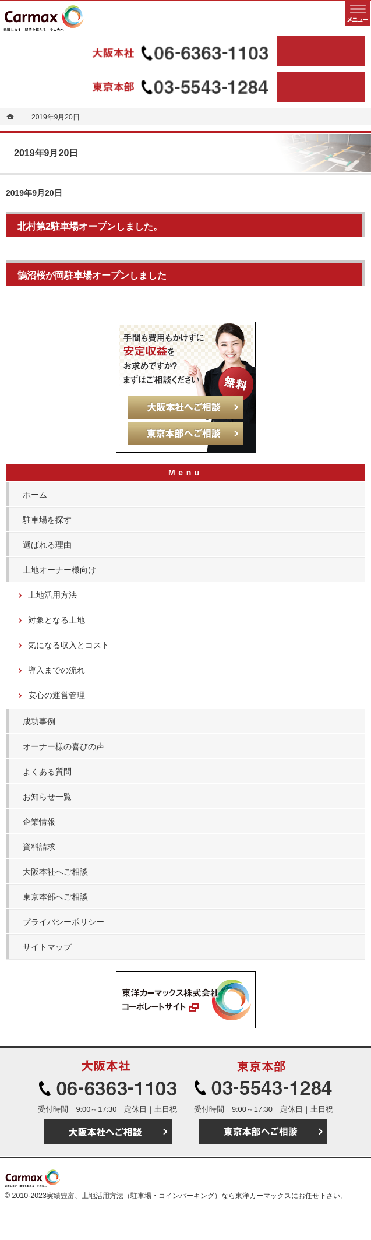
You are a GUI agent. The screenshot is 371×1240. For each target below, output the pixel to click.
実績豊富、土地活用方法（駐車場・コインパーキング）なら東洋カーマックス (169, 1196)
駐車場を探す (47, 519)
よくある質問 (47, 771)
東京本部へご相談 (55, 896)
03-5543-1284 (140, 87)
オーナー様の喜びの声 (63, 746)
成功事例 (39, 721)
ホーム (35, 494)
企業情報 (39, 821)
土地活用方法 (52, 595)
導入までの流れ (56, 670)
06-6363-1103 (140, 51)
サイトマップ (47, 947)
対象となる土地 (56, 620)
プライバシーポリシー (63, 922)
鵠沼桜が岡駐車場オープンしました (92, 275)
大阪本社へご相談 (55, 871)
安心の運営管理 (56, 695)
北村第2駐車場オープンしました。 (89, 226)
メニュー (357, 13)
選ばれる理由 (47, 544)
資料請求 (39, 846)
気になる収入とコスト (68, 645)
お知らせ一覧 (47, 796)
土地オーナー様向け (59, 570)
